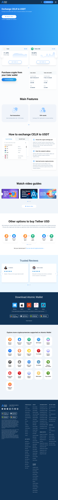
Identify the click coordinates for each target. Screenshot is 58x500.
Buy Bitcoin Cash (28, 446)
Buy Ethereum (27, 443)
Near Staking (35, 474)
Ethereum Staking (35, 469)
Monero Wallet (35, 408)
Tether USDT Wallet (36, 414)
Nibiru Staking (35, 492)
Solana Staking (35, 490)
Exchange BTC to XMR (43, 410)
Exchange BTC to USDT (43, 415)
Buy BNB (26, 452)
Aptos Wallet (35, 449)
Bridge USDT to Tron (43, 452)
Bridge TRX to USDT (43, 453)
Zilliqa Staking (35, 485)
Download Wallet (9, 79)
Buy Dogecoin (27, 455)
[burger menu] (55, 2)
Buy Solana (27, 462)
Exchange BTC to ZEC (43, 428)
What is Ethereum (52, 437)
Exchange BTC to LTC (43, 421)
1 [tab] (28, 68)
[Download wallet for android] (14, 316)
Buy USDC (26, 457)
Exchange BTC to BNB (43, 417)
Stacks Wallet (35, 460)
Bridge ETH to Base (43, 436)
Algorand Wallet (35, 417)
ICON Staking (35, 488)
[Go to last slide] (2, 273)
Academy (26, 424)
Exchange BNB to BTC (43, 414)
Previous (2, 56)
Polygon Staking (35, 472)
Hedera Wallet (35, 440)
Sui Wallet (34, 458)
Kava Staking (35, 470)
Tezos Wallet (35, 431)
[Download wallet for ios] (24, 316)
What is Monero (51, 436)
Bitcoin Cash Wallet (36, 442)
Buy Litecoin (27, 453)
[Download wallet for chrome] (44, 316)
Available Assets (35, 467)
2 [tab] (29, 68)
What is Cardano (52, 439)
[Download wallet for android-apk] (34, 316)
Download (48, 2)
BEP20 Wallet (35, 447)
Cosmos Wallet (35, 456)
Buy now (15, 62)
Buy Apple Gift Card (52, 419)
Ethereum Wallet (35, 412)
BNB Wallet (34, 437)
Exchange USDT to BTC (43, 408)
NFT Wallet (34, 433)
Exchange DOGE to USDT (44, 424)
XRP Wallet (34, 424)
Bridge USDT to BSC (43, 446)
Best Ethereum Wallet (52, 441)
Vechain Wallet (35, 451)
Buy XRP (26, 448)
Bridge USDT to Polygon (44, 448)
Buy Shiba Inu (27, 459)
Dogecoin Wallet (35, 421)
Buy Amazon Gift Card (52, 417)
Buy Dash (26, 468)
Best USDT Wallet (52, 443)
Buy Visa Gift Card (52, 421)
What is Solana (51, 434)
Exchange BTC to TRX (43, 419)
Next (56, 56)
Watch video (9, 16)
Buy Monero (27, 450)
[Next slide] (55, 273)
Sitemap (26, 433)
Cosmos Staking (35, 476)
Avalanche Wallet (35, 435)
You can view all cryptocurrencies (34, 248)
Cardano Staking (35, 486)
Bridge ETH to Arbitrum (43, 434)
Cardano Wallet (35, 415)
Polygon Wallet (35, 430)
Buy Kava (26, 464)
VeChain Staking (35, 483)
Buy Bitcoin (27, 441)
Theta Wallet (35, 419)
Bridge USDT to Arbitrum (44, 443)
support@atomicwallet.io (14, 405)
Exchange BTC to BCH (43, 426)
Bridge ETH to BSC (43, 437)
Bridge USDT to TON (43, 450)
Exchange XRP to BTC (43, 412)
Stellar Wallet (35, 444)
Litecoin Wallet (35, 428)
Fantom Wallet (35, 426)
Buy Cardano (27, 466)
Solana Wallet (35, 410)
